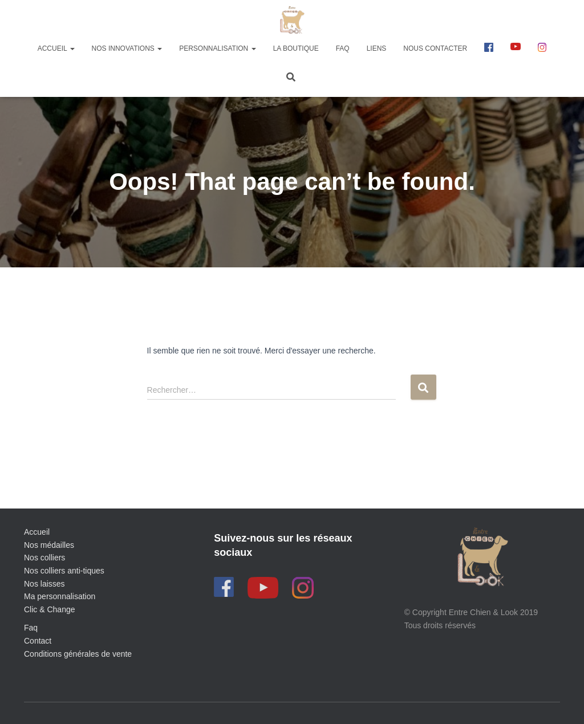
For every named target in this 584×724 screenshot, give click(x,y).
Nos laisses (44, 583)
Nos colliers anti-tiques (64, 570)
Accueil (56, 48)
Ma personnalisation (59, 596)
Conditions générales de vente (78, 653)
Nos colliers (44, 557)
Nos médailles (49, 545)
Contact (37, 640)
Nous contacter (435, 48)
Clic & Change (49, 609)
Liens (377, 48)
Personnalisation (217, 48)
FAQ (343, 48)
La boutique (296, 48)
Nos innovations (127, 48)
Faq (31, 627)
